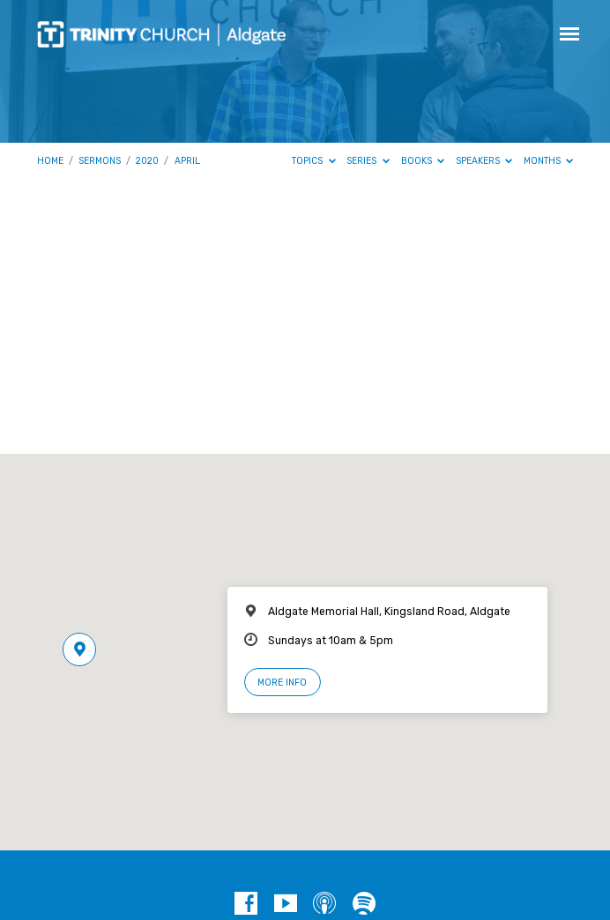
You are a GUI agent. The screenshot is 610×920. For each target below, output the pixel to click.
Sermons (99, 161)
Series (368, 161)
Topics (314, 161)
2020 (147, 161)
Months (549, 161)
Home (50, 161)
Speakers (484, 161)
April (187, 161)
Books (423, 161)
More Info (282, 682)
